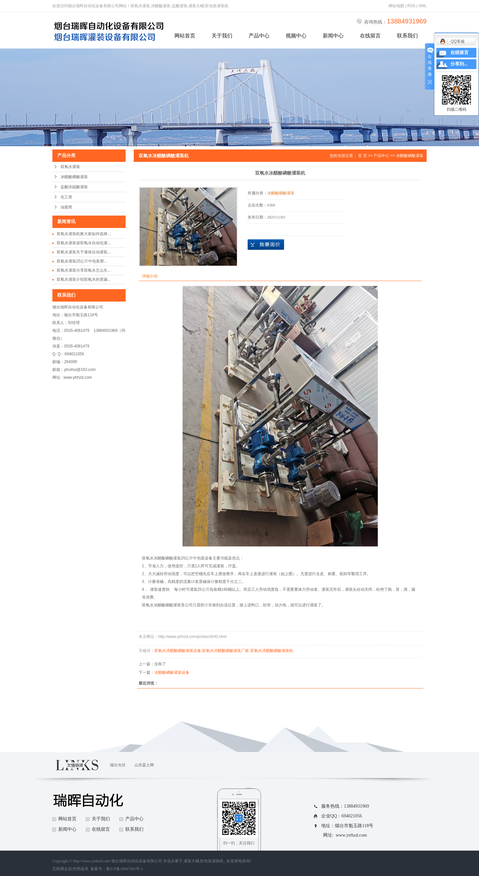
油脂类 (66, 207)
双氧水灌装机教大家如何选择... (84, 234)
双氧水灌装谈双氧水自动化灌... (84, 243)
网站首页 (184, 35)
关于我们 (222, 35)
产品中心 (259, 35)
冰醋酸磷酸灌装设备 (171, 672)
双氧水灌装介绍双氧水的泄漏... (84, 279)
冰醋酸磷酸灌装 (74, 177)
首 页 (362, 155)
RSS (411, 6)
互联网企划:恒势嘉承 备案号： (79, 869)
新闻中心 (333, 35)
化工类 (66, 197)
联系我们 (407, 35)
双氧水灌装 (70, 166)
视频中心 (296, 35)
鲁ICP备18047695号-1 (124, 869)
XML (422, 6)
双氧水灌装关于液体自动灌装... (84, 252)
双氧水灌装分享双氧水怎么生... (84, 270)
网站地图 (397, 6)
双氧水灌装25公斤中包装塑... (82, 261)
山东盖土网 (144, 765)
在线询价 (266, 244)
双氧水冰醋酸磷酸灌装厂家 (225, 650)
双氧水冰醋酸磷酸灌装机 (271, 650)
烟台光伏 (118, 765)
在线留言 (370, 35)
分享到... (459, 64)
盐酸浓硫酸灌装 (74, 187)
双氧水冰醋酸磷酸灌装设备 (177, 650)
